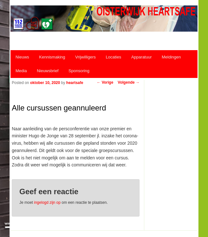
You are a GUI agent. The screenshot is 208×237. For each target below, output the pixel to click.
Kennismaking (52, 57)
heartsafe (74, 82)
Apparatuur (141, 57)
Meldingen (171, 57)
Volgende (129, 82)
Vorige (105, 82)
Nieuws (22, 57)
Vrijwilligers (85, 57)
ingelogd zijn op (47, 202)
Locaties (113, 57)
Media (21, 70)
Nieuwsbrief (48, 70)
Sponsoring (79, 70)
